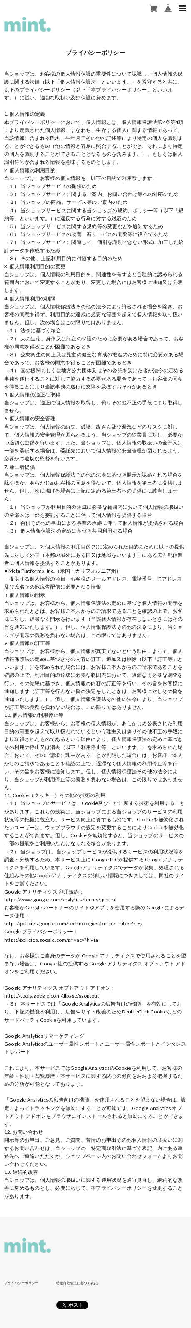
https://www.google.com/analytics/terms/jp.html (60, 899)
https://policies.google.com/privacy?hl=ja (51, 940)
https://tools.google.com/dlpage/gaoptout (51, 996)
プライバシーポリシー (21, 1283)
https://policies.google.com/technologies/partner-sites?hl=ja (74, 923)
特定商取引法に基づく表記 (77, 1283)
